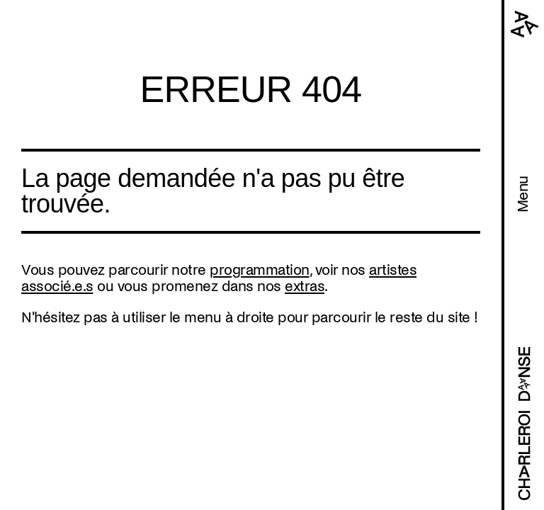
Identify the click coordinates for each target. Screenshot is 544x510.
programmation (260, 270)
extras (304, 286)
